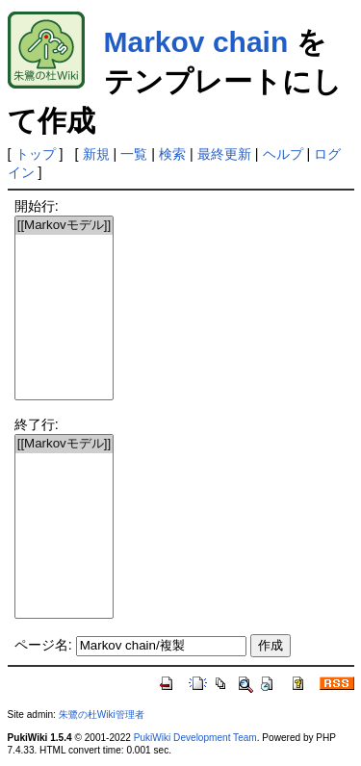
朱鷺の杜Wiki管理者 (101, 714)
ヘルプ (283, 154)
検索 (172, 154)
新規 (96, 154)
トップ (35, 154)
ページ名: (43, 644)
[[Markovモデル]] (64, 226)
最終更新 (224, 154)
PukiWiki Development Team (195, 737)
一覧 (133, 154)
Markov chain (196, 42)
